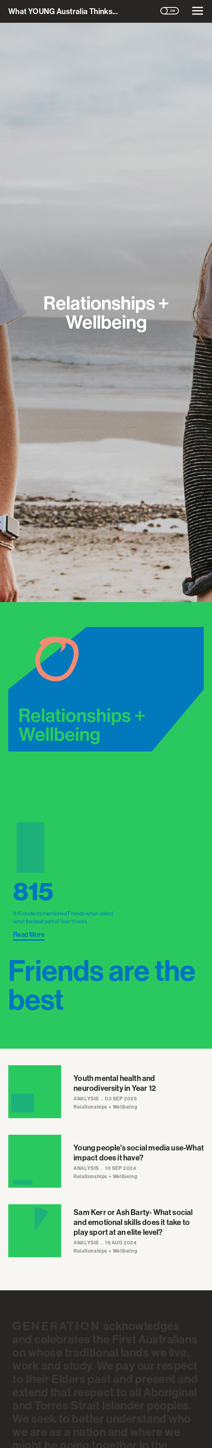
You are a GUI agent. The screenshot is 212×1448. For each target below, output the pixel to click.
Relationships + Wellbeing (105, 1107)
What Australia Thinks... (63, 11)
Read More (29, 934)
